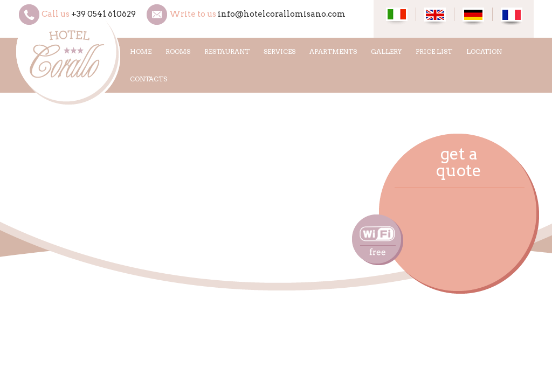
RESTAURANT (227, 51)
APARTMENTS (333, 51)
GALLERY (386, 51)
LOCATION (484, 51)
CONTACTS (148, 79)
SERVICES (279, 51)
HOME (140, 51)
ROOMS (177, 51)
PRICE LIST (434, 51)
